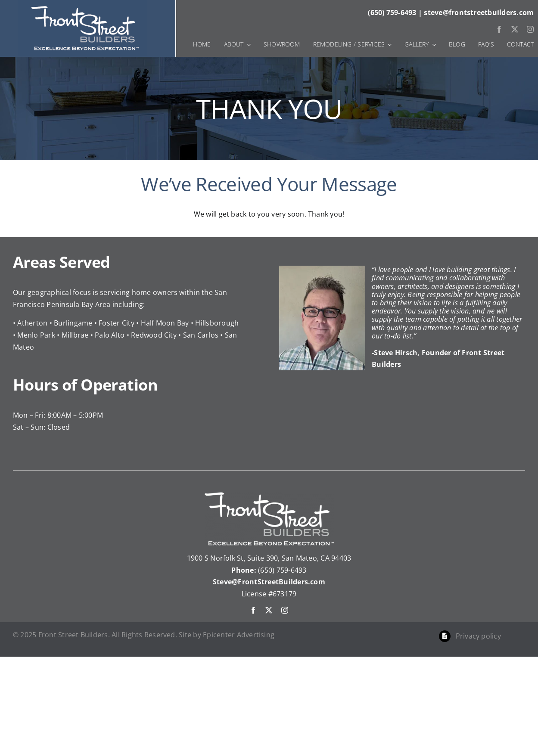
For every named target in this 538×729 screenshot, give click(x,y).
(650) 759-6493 (393, 12)
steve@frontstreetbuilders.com (479, 12)
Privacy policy (478, 636)
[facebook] (499, 29)
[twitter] (514, 29)
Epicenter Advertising (238, 634)
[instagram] (530, 29)
